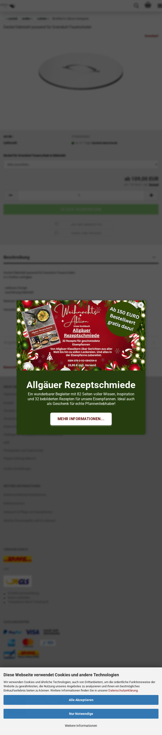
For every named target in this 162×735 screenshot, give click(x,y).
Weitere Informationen (81, 726)
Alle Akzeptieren (81, 700)
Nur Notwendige (81, 714)
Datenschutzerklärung (123, 690)
